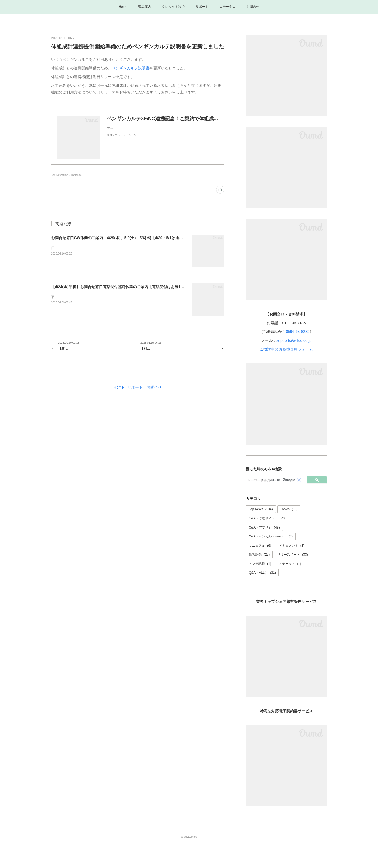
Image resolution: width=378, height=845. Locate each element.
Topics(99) (77, 174)
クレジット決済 (173, 7)
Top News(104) (60, 174)
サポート (201, 7)
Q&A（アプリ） (264, 527)
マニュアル (260, 545)
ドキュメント (291, 545)
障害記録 (259, 554)
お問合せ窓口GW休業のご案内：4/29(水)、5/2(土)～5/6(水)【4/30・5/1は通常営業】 (122, 238)
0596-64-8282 (297, 331)
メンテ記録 (260, 564)
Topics (288, 509)
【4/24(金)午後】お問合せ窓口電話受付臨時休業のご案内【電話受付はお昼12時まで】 (124, 287)
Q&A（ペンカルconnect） (271, 536)
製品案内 (144, 7)
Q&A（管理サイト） (267, 518)
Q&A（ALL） (262, 573)
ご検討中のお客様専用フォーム (286, 349)
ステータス (227, 7)
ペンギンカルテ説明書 (131, 68)
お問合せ (252, 7)
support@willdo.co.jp (293, 340)
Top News (261, 509)
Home (123, 7)
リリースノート (292, 554)
